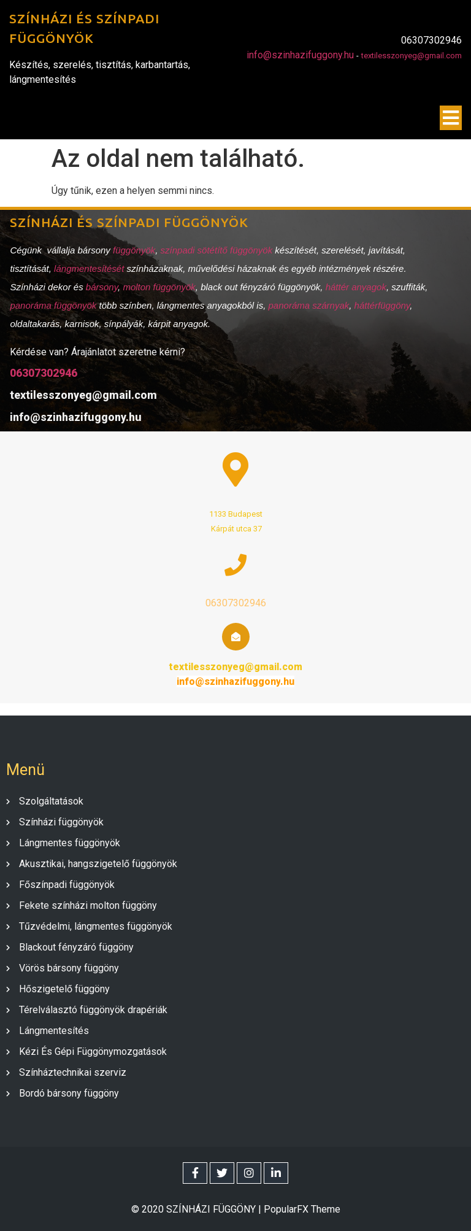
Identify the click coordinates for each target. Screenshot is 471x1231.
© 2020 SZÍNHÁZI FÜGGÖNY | (197, 1207)
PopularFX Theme (302, 1207)
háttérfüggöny (381, 304)
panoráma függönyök (52, 304)
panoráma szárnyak (307, 304)
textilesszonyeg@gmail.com (411, 56)
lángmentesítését (89, 268)
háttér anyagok (354, 286)
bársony (101, 286)
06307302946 (43, 372)
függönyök (133, 249)
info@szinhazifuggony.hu (300, 56)
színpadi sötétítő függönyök (215, 249)
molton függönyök (158, 286)
